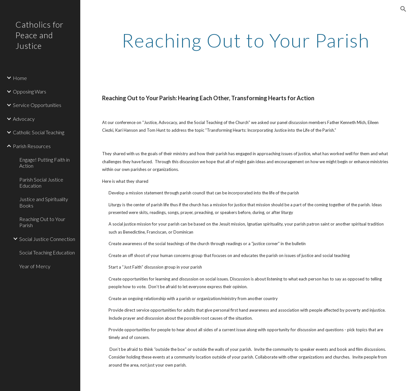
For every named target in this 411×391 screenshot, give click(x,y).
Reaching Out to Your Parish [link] (42, 222)
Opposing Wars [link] (29, 91)
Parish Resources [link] (32, 146)
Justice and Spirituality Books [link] (43, 202)
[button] (403, 9)
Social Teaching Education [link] (47, 252)
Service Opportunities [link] (37, 105)
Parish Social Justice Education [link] (41, 182)
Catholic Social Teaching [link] (38, 132)
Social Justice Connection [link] (47, 239)
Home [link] (20, 78)
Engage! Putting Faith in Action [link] (44, 162)
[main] (246, 40)
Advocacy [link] (24, 119)
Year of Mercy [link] (34, 266)
